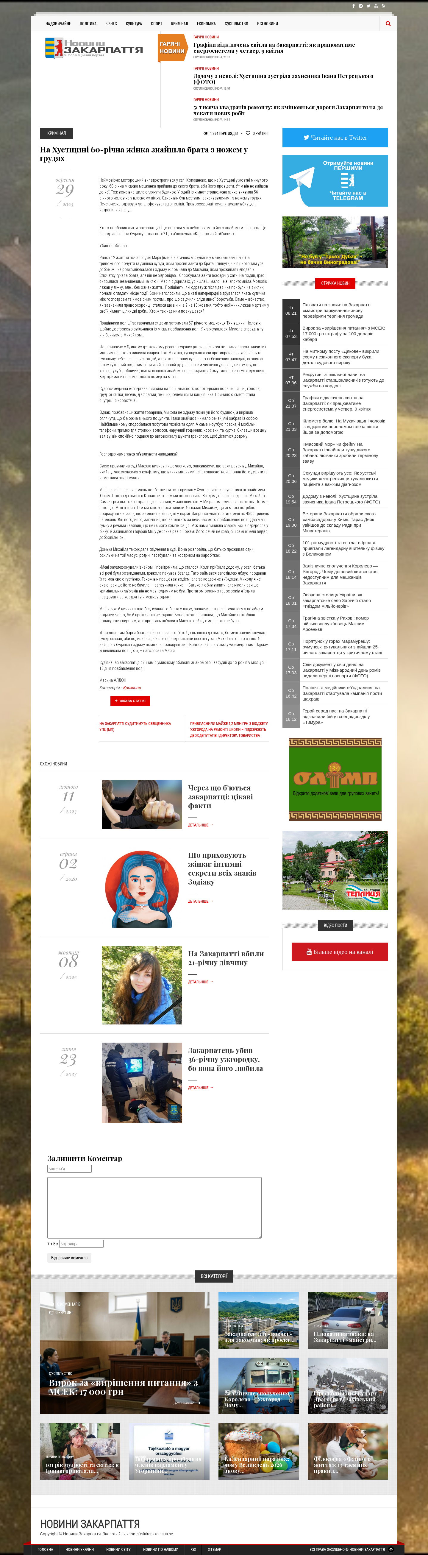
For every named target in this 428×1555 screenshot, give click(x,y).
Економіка (206, 23)
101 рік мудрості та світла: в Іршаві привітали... (82, 1467)
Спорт (156, 23)
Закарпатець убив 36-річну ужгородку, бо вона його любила (225, 1059)
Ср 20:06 (291, 478)
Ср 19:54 (291, 499)
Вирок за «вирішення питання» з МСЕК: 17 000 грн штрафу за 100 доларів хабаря (344, 333)
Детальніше (201, 825)
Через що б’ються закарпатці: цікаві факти (220, 796)
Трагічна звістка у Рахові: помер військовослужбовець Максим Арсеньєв (336, 623)
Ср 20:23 (291, 452)
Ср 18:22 (291, 548)
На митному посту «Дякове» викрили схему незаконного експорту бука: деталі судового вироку (341, 357)
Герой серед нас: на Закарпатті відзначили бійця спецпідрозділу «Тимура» (336, 716)
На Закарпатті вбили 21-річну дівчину (226, 958)
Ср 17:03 (291, 670)
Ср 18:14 (291, 574)
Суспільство (236, 23)
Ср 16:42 (291, 693)
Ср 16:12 (291, 716)
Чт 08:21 (291, 310)
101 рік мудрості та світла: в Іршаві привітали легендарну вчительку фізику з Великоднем (344, 548)
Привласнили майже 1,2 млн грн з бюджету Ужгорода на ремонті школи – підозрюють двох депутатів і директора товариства (229, 730)
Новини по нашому (60, 1457)
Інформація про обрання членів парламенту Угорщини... (168, 1464)
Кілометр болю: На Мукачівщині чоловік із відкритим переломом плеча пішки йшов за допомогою (344, 426)
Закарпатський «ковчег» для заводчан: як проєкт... (259, 1336)
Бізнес (111, 23)
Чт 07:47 (291, 356)
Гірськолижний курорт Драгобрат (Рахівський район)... (345, 1399)
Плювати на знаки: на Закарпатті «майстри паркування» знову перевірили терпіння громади (337, 310)
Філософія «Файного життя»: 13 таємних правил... (342, 1464)
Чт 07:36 (291, 380)
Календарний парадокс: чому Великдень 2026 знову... (256, 1464)
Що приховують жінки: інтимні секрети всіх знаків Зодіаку (222, 868)
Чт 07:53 (291, 333)
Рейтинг (257, 133)
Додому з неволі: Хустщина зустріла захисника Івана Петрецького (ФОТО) (283, 78)
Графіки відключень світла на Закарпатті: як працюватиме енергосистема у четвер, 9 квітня (274, 47)
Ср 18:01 (291, 600)
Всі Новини (267, 23)
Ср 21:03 (291, 426)
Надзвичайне (58, 23)
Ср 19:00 (291, 522)
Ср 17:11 (291, 646)
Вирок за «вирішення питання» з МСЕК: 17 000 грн (123, 1386)
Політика (88, 23)
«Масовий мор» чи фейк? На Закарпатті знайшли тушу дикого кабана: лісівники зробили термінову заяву (340, 453)
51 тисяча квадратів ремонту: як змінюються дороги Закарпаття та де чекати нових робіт (288, 110)
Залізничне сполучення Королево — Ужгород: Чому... (256, 1399)
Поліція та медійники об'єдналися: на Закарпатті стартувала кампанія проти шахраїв (342, 693)
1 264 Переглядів (221, 133)
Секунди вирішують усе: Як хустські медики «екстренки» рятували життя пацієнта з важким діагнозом (340, 478)
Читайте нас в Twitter (338, 137)
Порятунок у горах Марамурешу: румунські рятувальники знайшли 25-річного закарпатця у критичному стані (342, 647)
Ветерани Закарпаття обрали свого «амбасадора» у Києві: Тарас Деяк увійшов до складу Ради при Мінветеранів (339, 522)
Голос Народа (233, 1326)
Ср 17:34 (291, 623)
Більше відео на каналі (343, 952)
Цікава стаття (130, 701)
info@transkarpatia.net (155, 1533)
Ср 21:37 (291, 403)
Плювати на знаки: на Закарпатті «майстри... (345, 1336)
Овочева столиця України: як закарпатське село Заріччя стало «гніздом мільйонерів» (337, 600)
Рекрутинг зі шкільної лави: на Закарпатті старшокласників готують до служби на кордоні (343, 380)
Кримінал (179, 23)
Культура (134, 23)
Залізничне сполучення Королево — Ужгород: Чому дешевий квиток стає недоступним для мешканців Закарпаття (340, 574)
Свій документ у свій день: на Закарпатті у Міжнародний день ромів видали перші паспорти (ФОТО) (342, 670)
